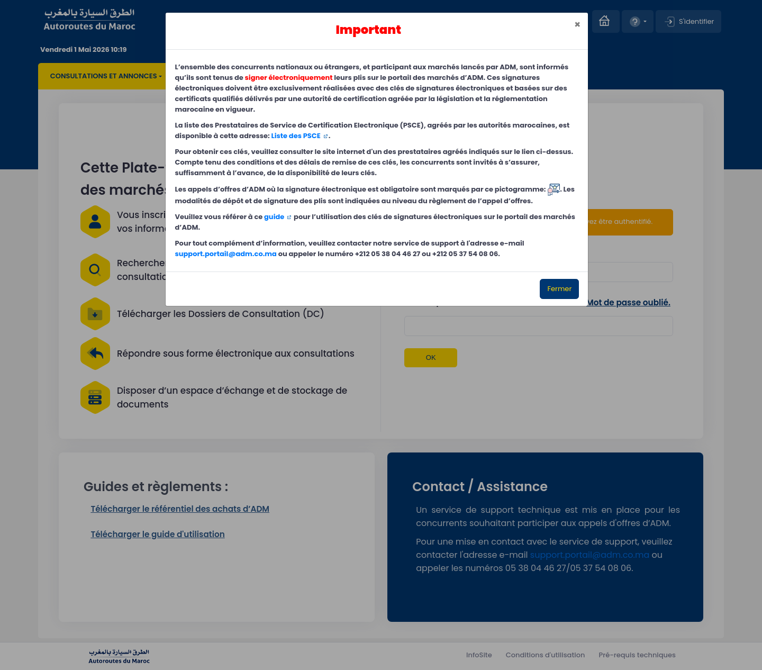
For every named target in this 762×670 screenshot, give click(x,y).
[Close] (577, 25)
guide (274, 217)
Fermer (559, 289)
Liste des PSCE (296, 136)
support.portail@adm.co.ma (226, 254)
